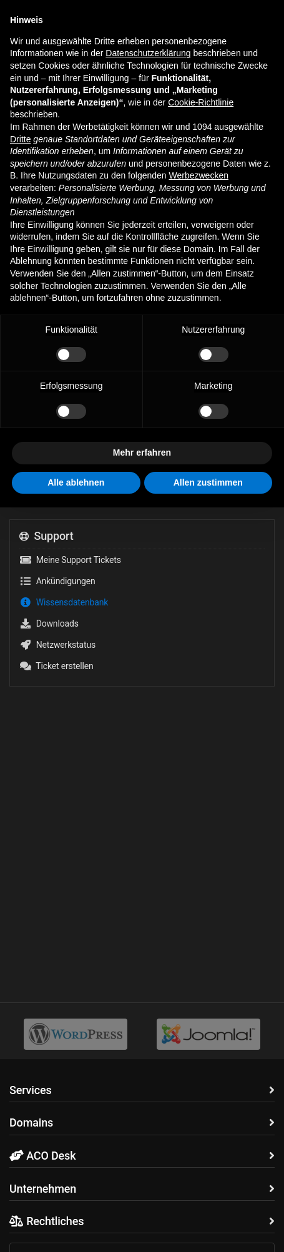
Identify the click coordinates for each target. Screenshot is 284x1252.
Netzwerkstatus (57, 644)
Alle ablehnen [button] (75, 482)
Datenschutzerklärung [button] (147, 53)
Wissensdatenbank (63, 602)
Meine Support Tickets (70, 559)
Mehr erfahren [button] (142, 452)
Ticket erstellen (56, 665)
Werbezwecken (198, 175)
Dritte (20, 139)
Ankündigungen (57, 581)
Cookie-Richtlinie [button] (200, 102)
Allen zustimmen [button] (208, 482)
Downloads (49, 623)
